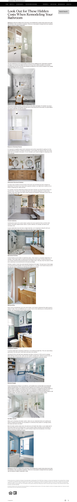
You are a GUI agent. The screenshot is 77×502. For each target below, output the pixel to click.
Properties (45, 4)
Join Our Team (53, 4)
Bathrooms (10, 22)
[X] (70, 1)
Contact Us (68, 4)
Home (7, 4)
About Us (12, 4)
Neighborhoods (61, 4)
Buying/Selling (19, 4)
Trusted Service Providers (31, 4)
